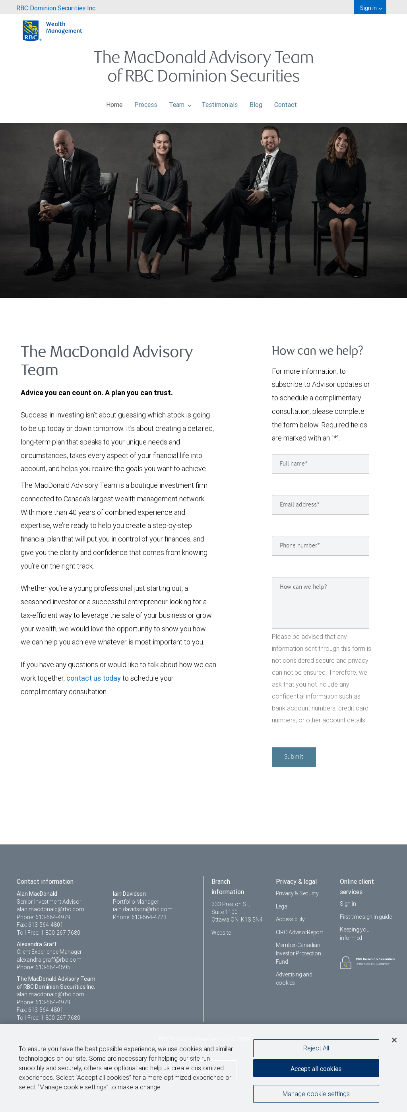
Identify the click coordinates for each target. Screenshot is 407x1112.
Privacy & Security (297, 893)
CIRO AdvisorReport (299, 932)
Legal (282, 906)
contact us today (93, 678)
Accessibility (290, 919)
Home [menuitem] (114, 103)
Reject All (316, 1050)
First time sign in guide (365, 916)
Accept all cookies (316, 1071)
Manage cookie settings (316, 1096)
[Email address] (320, 505)
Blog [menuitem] (256, 103)
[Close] (394, 1042)
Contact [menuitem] (285, 103)
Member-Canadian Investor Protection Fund (298, 953)
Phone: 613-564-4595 (43, 967)
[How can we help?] (320, 603)
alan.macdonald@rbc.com (50, 909)
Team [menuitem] (180, 103)
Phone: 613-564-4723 (140, 917)
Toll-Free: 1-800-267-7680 (48, 932)
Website (221, 932)
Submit (294, 757)
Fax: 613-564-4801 (40, 924)
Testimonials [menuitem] (220, 103)
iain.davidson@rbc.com (142, 909)
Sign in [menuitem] (371, 8)
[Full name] (320, 464)
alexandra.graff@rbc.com (49, 959)
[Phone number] (320, 546)
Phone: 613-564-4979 (43, 917)
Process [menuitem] (145, 103)
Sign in (348, 903)
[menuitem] (56, 7)
